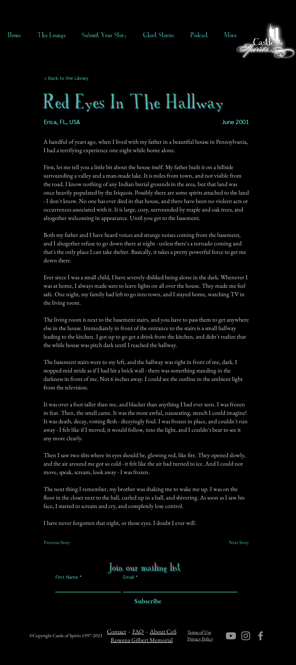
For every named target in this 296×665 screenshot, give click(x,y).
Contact (116, 631)
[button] (158, 35)
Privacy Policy (200, 639)
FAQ (137, 631)
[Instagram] (246, 636)
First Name (66, 577)
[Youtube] (231, 636)
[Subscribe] (146, 601)
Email (128, 577)
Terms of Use (199, 632)
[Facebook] (260, 636)
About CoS (163, 631)
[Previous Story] (64, 542)
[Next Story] (234, 542)
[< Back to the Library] (68, 78)
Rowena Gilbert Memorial (142, 640)
